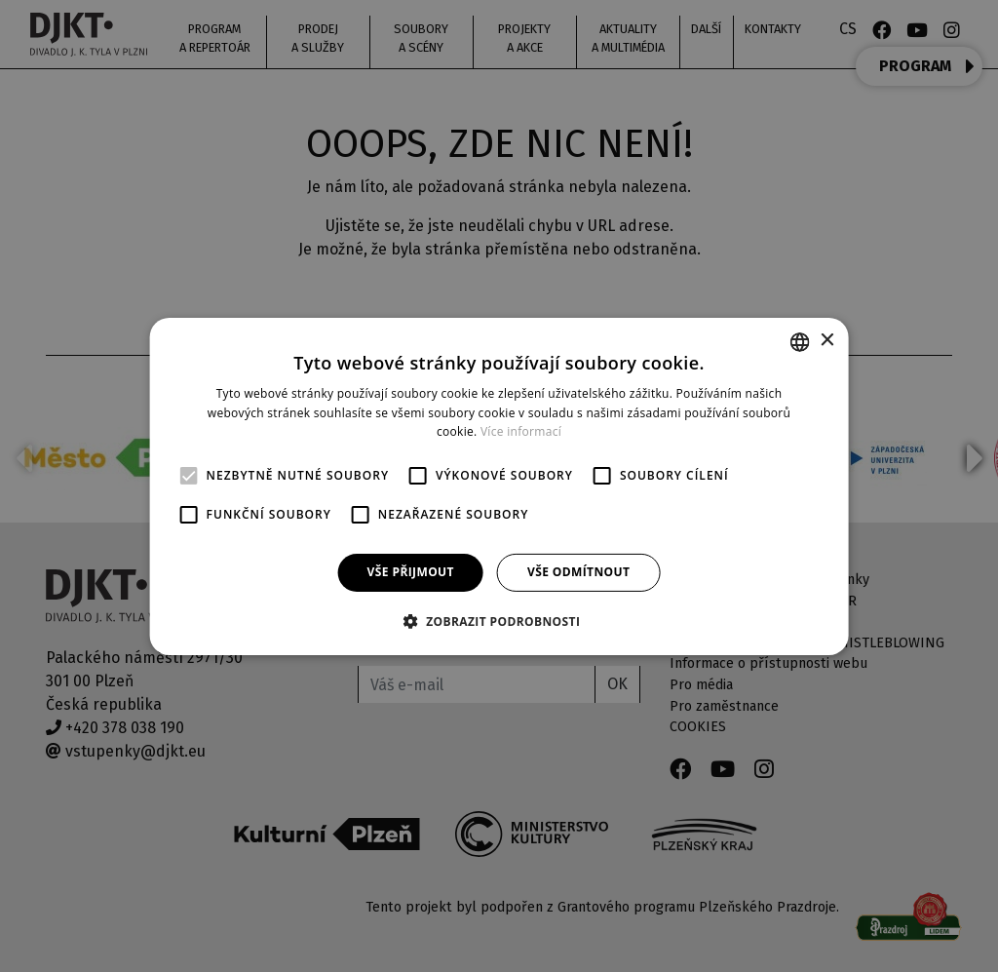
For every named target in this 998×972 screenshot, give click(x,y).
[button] (499, 621)
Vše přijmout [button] (410, 572)
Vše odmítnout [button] (578, 572)
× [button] (826, 340)
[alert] (499, 486)
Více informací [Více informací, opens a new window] (520, 431)
